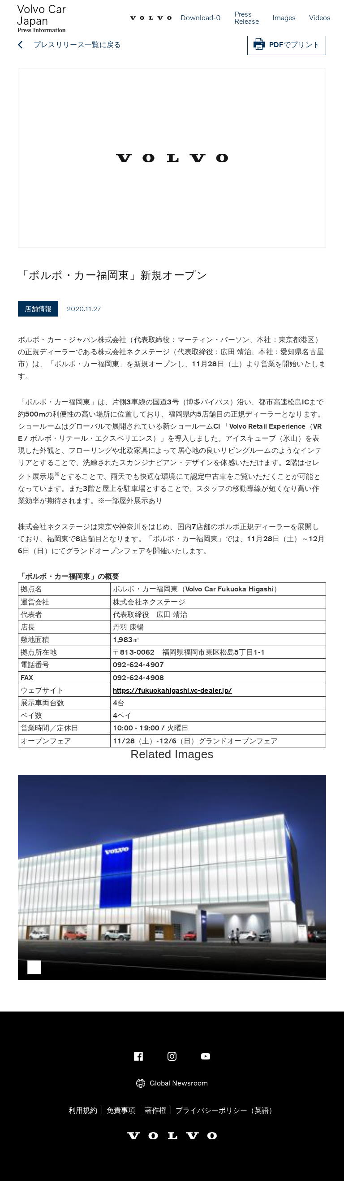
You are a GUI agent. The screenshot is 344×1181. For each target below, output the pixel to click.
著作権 (155, 1110)
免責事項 (121, 1110)
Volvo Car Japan (41, 14)
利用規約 (83, 1110)
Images (284, 17)
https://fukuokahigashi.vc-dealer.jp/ (172, 690)
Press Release (246, 17)
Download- (201, 17)
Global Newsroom (172, 1082)
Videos (320, 17)
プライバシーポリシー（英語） (226, 1110)
